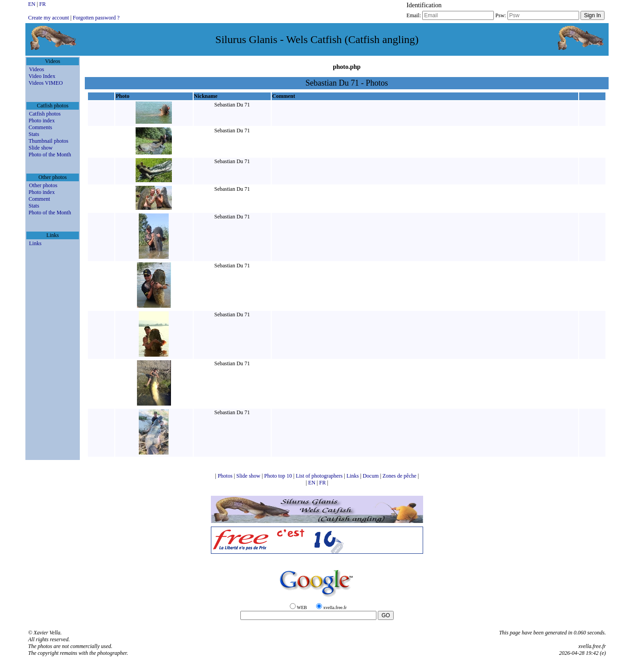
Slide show (41, 148)
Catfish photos (45, 114)
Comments (40, 127)
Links (35, 243)
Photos (226, 476)
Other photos (43, 185)
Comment (39, 199)
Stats (34, 134)
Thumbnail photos (48, 141)
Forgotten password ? (96, 18)
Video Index (42, 76)
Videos (36, 69)
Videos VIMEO (46, 83)
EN (32, 4)
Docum (371, 476)
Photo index (42, 120)
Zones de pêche (400, 476)
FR (42, 4)
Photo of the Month (50, 154)
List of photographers (320, 476)
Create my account (48, 18)
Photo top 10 (278, 476)
